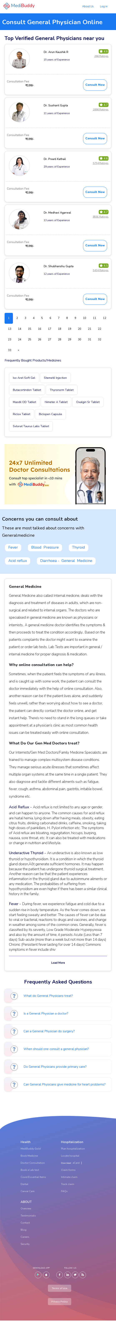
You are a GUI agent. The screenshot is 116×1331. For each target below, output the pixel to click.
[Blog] (82, 1275)
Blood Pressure (45, 547)
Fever (13, 547)
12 (104, 318)
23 (9, 339)
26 (39, 339)
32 (99, 339)
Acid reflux (17, 560)
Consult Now (95, 85)
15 (29, 329)
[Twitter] (75, 1275)
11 (94, 318)
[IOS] (46, 1275)
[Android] (38, 1275)
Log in (103, 6)
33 (9, 350)
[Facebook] (59, 1275)
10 (84, 318)
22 (99, 329)
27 (49, 339)
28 (59, 339)
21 (89, 329)
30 (79, 339)
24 (19, 339)
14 (19, 329)
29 (69, 339)
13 (9, 329)
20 (79, 329)
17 (49, 329)
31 (89, 339)
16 (39, 329)
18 (59, 329)
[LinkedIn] (67, 1275)
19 (69, 329)
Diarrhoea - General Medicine (66, 560)
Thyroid (78, 547)
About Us (88, 6)
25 (29, 339)
